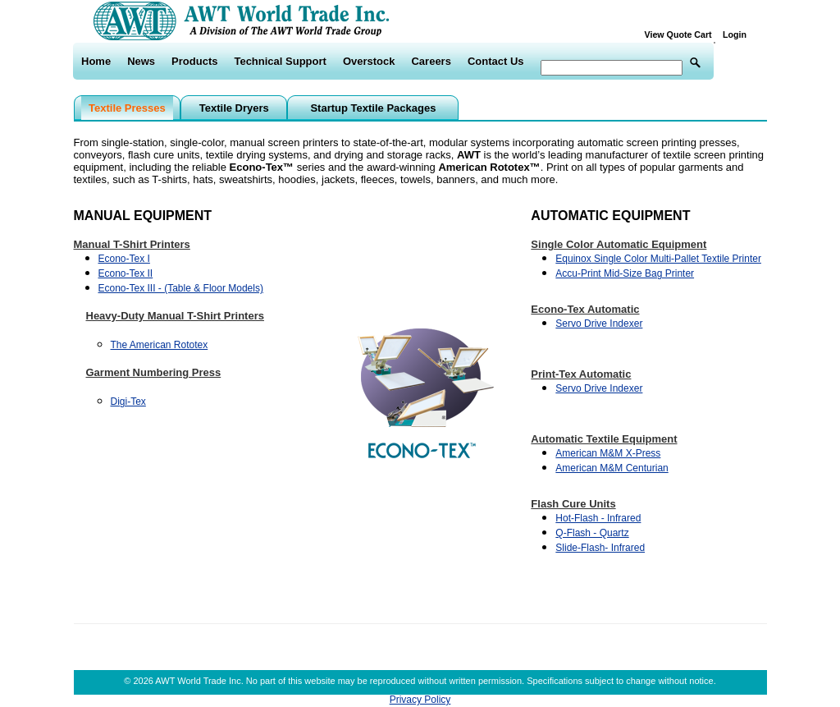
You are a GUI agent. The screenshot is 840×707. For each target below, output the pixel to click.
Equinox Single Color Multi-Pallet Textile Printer (658, 258)
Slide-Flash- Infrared (600, 547)
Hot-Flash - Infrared (598, 518)
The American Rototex (159, 345)
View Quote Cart (682, 34)
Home (96, 61)
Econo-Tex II (125, 273)
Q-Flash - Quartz (591, 533)
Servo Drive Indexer (598, 323)
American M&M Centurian (611, 468)
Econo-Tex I (124, 258)
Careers (430, 61)
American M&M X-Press (607, 453)
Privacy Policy (420, 699)
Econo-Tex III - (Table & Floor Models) (180, 288)
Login (734, 34)
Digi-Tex (128, 401)
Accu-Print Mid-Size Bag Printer (624, 273)
